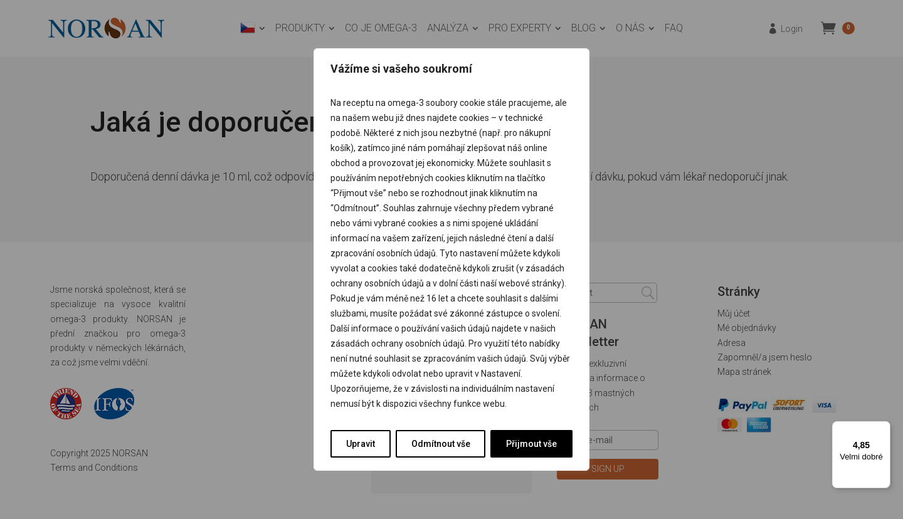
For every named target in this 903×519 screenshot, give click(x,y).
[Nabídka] (882, 428)
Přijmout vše (531, 444)
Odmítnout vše (440, 444)
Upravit (360, 444)
